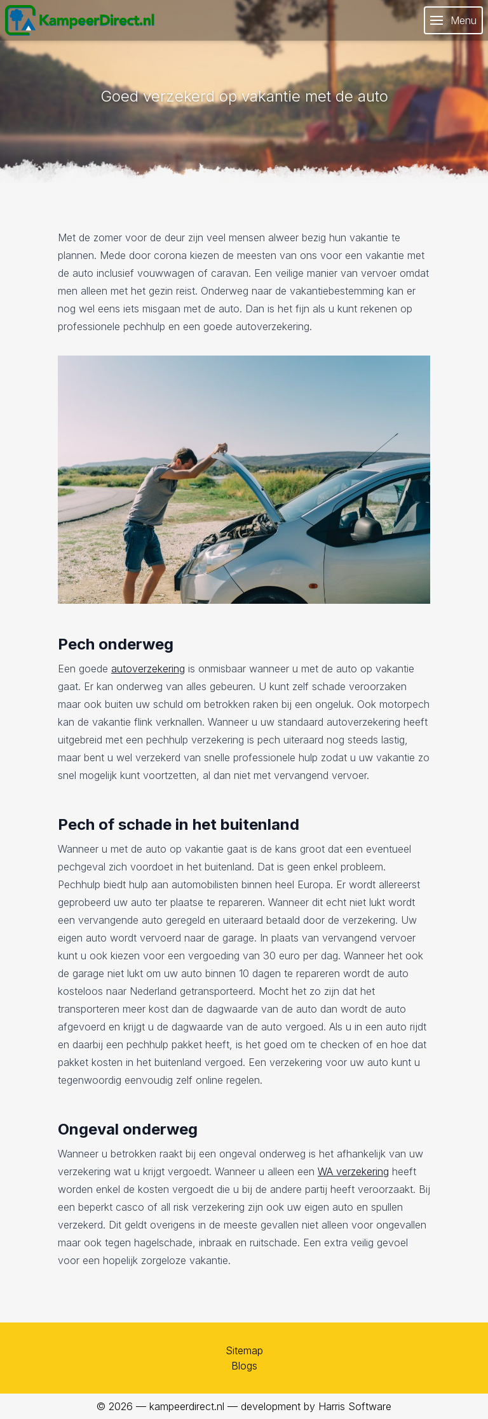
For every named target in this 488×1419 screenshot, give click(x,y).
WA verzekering (353, 1171)
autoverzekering (148, 668)
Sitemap (244, 1350)
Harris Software (354, 1406)
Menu (453, 20)
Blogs (244, 1365)
